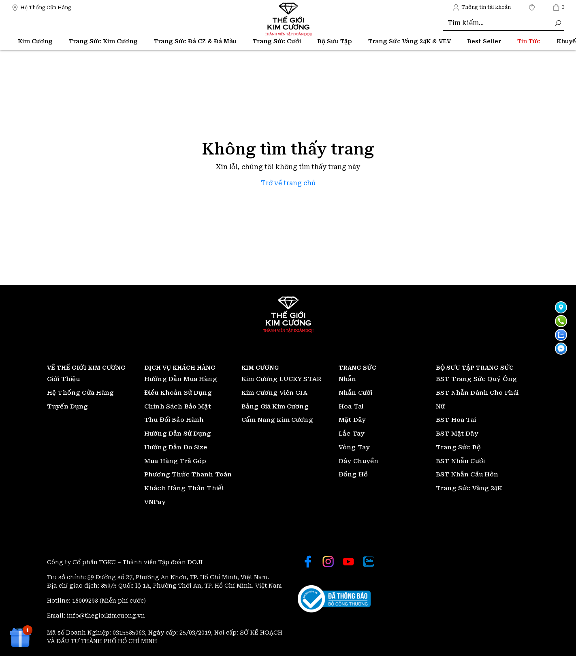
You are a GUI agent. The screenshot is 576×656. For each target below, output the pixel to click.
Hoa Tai (351, 406)
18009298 (86, 600)
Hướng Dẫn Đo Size (175, 447)
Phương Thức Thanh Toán (188, 474)
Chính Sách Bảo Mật (177, 406)
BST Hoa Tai (456, 419)
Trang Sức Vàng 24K (469, 488)
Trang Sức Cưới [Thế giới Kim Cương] (277, 41)
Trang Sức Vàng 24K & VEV (409, 41)
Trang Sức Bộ (458, 447)
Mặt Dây (352, 419)
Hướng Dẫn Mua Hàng (180, 379)
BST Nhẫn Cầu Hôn (467, 474)
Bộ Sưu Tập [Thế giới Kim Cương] (334, 41)
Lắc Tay (352, 433)
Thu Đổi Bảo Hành (174, 419)
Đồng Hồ (353, 474)
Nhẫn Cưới (355, 392)
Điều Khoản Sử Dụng (178, 392)
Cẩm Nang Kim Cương (277, 419)
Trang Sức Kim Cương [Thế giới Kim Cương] (103, 41)
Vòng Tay (354, 447)
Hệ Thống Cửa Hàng (80, 392)
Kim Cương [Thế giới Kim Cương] (35, 41)
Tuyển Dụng (67, 406)
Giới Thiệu (63, 379)
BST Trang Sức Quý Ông (476, 379)
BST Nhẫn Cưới (460, 461)
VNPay (155, 502)
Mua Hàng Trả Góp (175, 461)
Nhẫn (347, 379)
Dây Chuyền (359, 461)
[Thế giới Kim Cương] (41, 7)
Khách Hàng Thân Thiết (184, 488)
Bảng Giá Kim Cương (275, 406)
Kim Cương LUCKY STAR (281, 379)
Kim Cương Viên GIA (274, 392)
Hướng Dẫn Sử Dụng (177, 433)
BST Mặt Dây (457, 433)
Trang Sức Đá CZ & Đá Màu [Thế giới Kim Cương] (195, 41)
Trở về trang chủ (288, 183)
